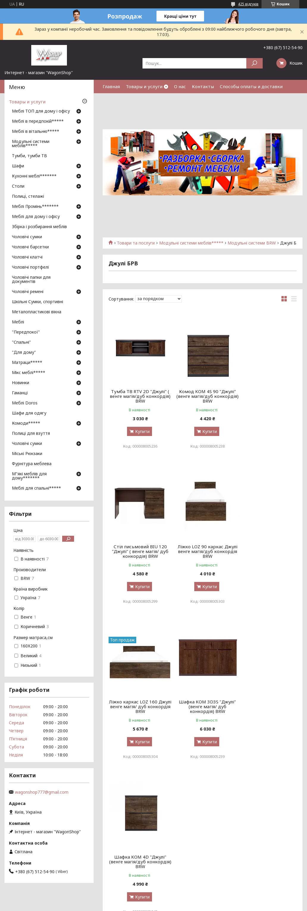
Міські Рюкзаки (27, 453)
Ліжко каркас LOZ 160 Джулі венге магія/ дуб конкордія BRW (203, 551)
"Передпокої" (26, 332)
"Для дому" (24, 352)
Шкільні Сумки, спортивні (37, 302)
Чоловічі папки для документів (31, 279)
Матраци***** (27, 362)
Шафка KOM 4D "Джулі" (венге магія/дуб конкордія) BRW (139, 706)
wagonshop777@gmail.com (41, 792)
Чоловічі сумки (27, 237)
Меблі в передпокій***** (38, 121)
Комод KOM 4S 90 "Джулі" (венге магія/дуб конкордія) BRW (202, 396)
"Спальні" (21, 342)
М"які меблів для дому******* (29, 476)
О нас (180, 86)
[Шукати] (254, 63)
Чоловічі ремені (27, 291)
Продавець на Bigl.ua (153, 899)
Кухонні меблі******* (34, 176)
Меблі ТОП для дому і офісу (41, 111)
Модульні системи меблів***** (191, 243)
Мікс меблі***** (28, 372)
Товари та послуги (136, 243)
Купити (141, 431)
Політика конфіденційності (208, 905)
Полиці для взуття (31, 433)
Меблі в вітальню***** (35, 131)
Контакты (203, 86)
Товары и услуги (144, 86)
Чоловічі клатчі (27, 257)
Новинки (20, 383)
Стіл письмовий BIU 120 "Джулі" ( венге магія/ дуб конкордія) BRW (266, 396)
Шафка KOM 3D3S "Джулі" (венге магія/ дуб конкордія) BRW (266, 551)
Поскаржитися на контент (159, 905)
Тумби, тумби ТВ (29, 156)
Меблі (18, 322)
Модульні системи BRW (252, 243)
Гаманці (20, 393)
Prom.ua (182, 894)
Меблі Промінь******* (35, 206)
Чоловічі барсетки (30, 247)
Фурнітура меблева (31, 464)
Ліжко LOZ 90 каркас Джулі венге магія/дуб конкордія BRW (139, 551)
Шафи (18, 166)
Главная (111, 86)
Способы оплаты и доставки (251, 86)
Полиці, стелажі (28, 196)
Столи (18, 186)
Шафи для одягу (29, 413)
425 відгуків (248, 4)
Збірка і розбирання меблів (39, 227)
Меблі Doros (24, 403)
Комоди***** (26, 423)
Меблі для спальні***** (36, 488)
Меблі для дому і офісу (36, 216)
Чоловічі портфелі (30, 267)
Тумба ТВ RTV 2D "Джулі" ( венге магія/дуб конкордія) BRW (138, 396)
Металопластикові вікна (36, 312)
